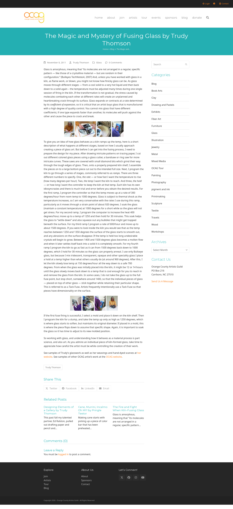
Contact (85, 488)
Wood (154, 228)
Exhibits (155, 115)
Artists (47, 484)
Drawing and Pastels (162, 108)
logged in (63, 458)
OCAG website (114, 360)
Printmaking (158, 200)
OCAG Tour (157, 172)
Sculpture (156, 207)
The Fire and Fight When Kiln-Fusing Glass (128, 413)
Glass (99, 66)
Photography (158, 186)
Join (46, 480)
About (84, 480)
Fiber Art (156, 122)
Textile (155, 214)
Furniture (156, 129)
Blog (153, 87)
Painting (156, 179)
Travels (155, 221)
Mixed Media (158, 164)
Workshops (157, 235)
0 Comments (115, 66)
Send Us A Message (162, 285)
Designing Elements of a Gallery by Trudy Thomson (59, 414)
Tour (46, 488)
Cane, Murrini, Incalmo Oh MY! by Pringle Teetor (92, 414)
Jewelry (155, 150)
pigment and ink (160, 193)
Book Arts (156, 94)
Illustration (157, 143)
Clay (153, 101)
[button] (227, 19)
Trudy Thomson (81, 66)
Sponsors (86, 484)
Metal (154, 157)
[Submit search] (186, 68)
